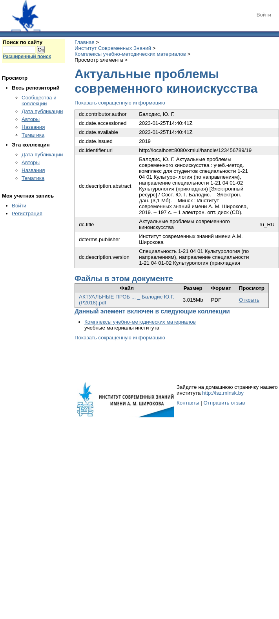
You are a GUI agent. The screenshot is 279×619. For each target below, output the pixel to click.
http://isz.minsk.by (223, 393)
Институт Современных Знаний (113, 48)
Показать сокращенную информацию (120, 103)
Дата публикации (42, 111)
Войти (264, 15)
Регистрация (27, 213)
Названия (33, 127)
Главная (85, 42)
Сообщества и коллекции (39, 100)
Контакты (188, 403)
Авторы (31, 119)
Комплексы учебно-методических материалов (130, 54)
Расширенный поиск (27, 56)
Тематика (33, 135)
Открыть (249, 300)
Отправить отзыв (224, 403)
